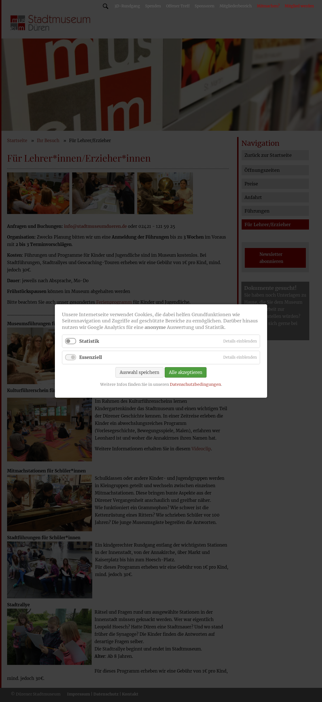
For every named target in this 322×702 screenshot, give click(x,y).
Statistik (89, 341)
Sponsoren (204, 6)
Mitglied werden (299, 6)
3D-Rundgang (127, 6)
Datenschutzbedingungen (195, 384)
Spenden (153, 6)
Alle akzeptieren (185, 372)
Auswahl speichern (139, 372)
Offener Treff (178, 6)
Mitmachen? (268, 6)
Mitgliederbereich (236, 6)
